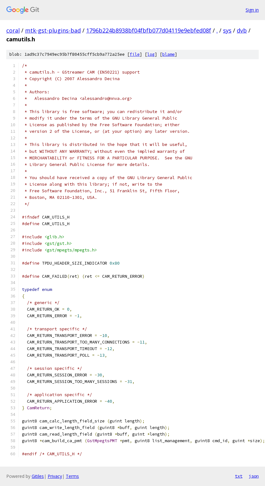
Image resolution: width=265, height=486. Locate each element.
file (135, 54)
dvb (242, 30)
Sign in (252, 10)
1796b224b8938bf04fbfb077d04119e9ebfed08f (148, 30)
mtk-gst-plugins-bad (53, 30)
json (254, 476)
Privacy (55, 476)
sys (227, 30)
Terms (72, 476)
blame (168, 54)
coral (13, 30)
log (151, 54)
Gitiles (38, 476)
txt (238, 476)
